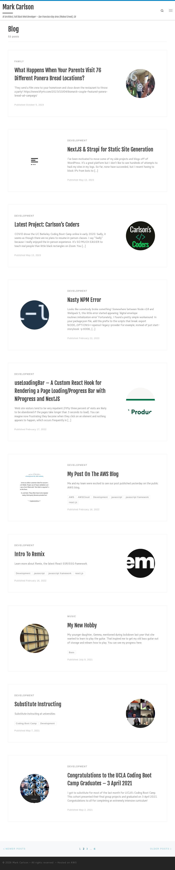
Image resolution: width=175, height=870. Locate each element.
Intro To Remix (30, 554)
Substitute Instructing (38, 704)
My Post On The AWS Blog (93, 474)
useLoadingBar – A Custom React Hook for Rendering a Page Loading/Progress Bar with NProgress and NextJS (60, 391)
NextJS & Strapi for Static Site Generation (110, 149)
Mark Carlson (20, 862)
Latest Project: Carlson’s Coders (47, 224)
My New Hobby (82, 625)
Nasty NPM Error (84, 300)
